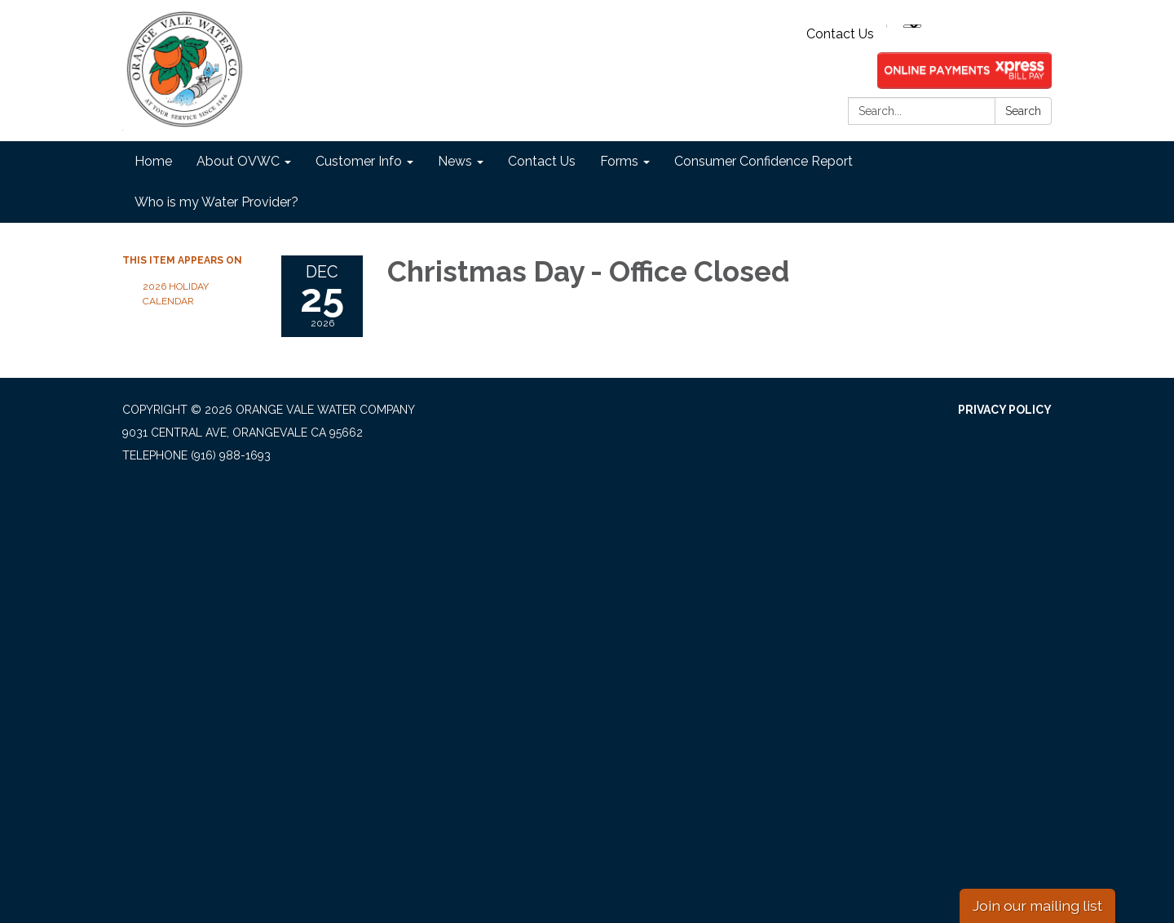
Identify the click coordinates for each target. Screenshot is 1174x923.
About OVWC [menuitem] (238, 161)
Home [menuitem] (153, 161)
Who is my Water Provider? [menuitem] (216, 202)
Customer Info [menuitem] (359, 161)
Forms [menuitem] (619, 161)
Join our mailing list (1037, 905)
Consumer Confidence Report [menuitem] (763, 161)
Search (1023, 111)
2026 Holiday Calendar (176, 294)
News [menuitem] (455, 161)
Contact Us (840, 34)
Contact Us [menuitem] (542, 161)
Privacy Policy (1005, 409)
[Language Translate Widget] (912, 26)
